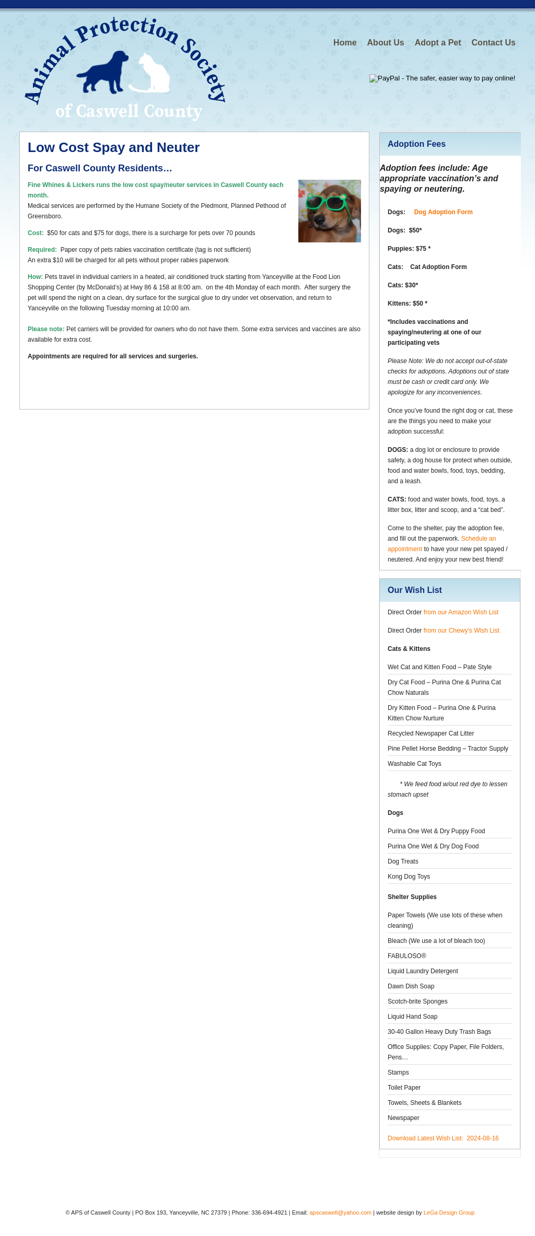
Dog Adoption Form (443, 212)
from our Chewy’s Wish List (461, 630)
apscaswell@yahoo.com (340, 1212)
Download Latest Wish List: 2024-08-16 (443, 1138)
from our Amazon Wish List (461, 612)
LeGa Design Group (449, 1212)
